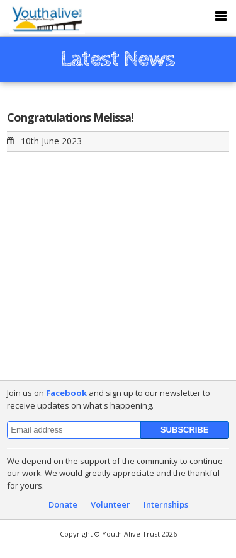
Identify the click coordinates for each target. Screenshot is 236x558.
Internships (165, 504)
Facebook (66, 392)
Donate (62, 504)
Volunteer (110, 504)
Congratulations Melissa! (70, 117)
